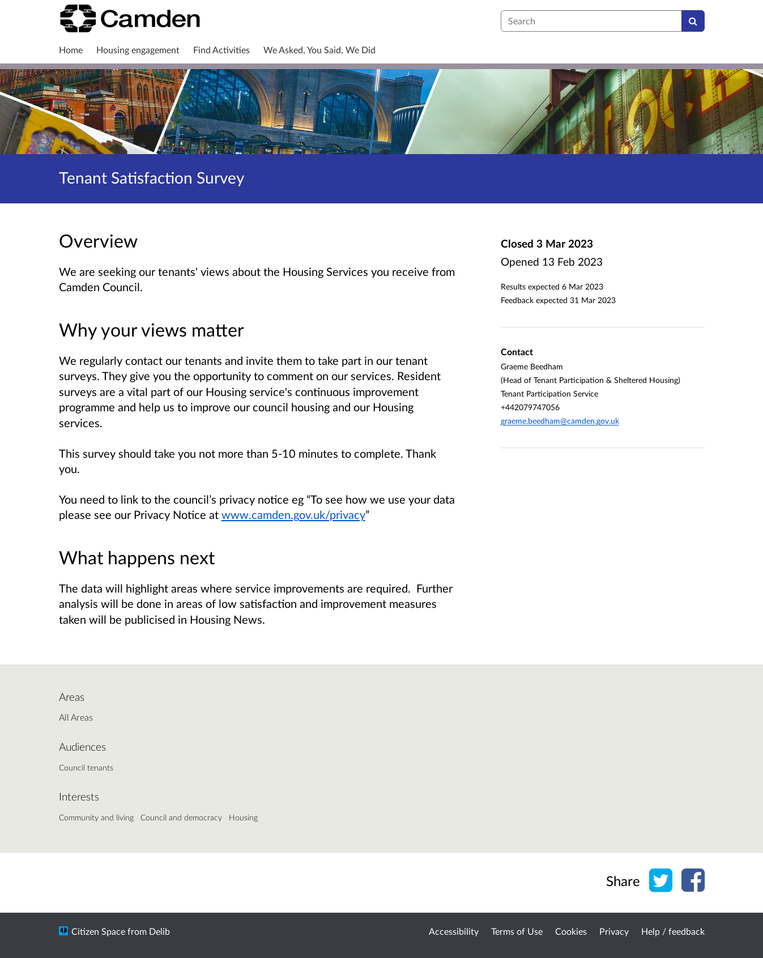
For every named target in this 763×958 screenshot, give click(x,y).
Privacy (614, 931)
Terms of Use (517, 931)
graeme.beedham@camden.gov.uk (560, 420)
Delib (159, 931)
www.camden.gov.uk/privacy (293, 514)
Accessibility (454, 931)
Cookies (571, 931)
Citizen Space (98, 931)
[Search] (693, 21)
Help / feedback (673, 931)
